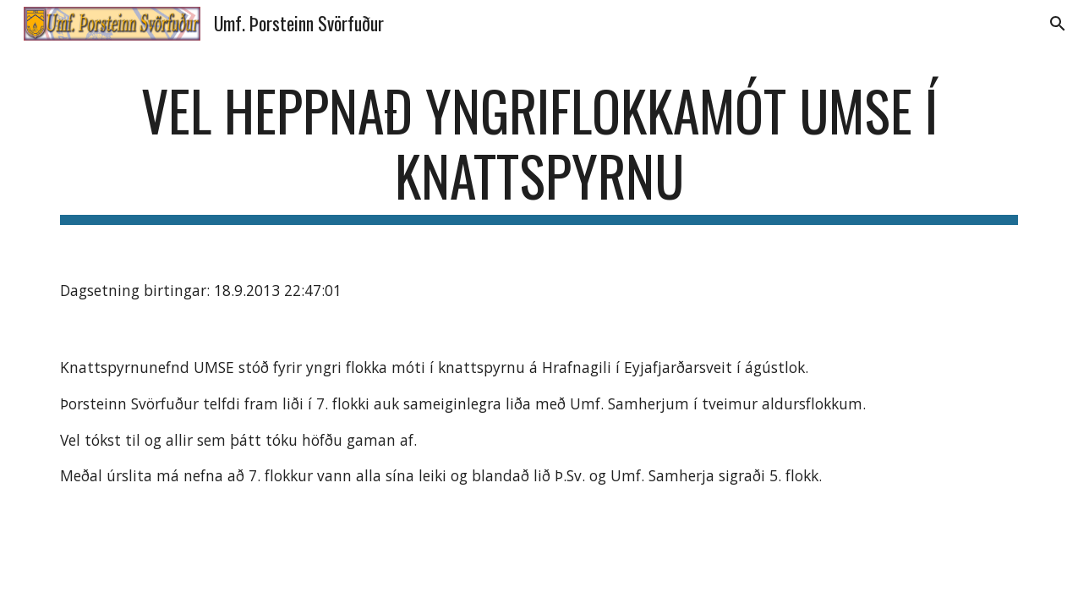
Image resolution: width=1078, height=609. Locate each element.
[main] (539, 151)
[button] (1057, 23)
